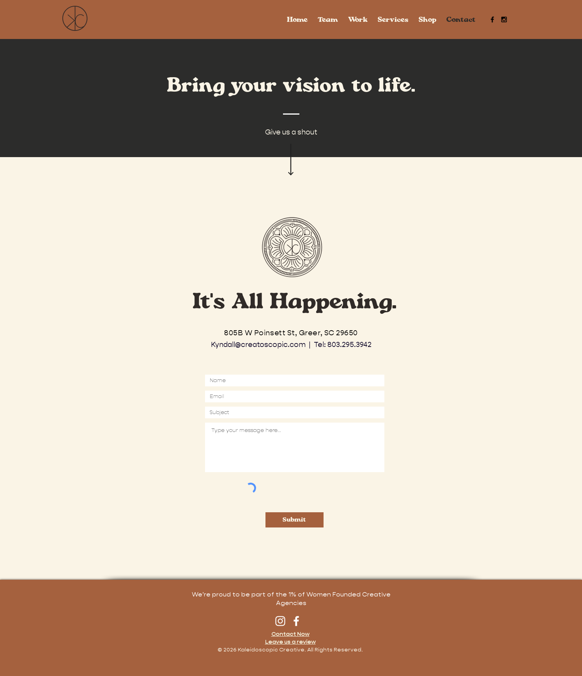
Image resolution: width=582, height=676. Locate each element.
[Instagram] (280, 621)
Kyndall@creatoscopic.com (258, 344)
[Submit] (294, 519)
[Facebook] (296, 621)
